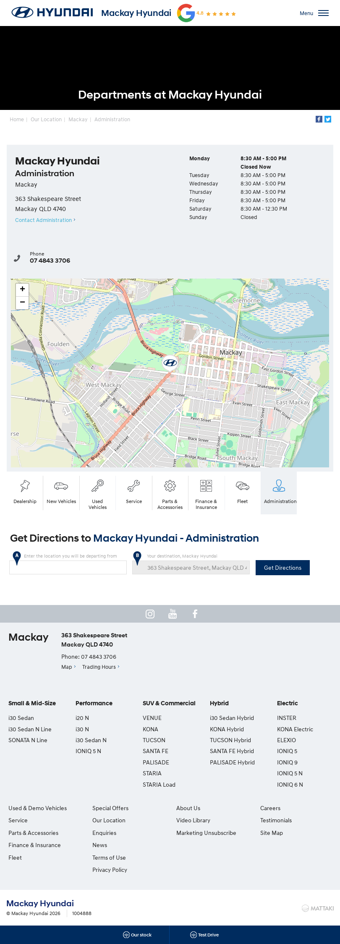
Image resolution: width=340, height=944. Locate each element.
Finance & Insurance (206, 493)
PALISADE (156, 762)
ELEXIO (286, 739)
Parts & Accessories (170, 493)
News (99, 844)
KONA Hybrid (227, 729)
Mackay (78, 119)
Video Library (193, 820)
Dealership (25, 490)
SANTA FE (155, 750)
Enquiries (104, 832)
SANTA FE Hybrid (232, 750)
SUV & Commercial (169, 703)
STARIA (152, 773)
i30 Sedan (21, 717)
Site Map (271, 832)
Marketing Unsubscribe (206, 832)
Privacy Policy (109, 869)
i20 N (82, 717)
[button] (170, 364)
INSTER (286, 717)
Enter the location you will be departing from (68, 563)
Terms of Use (109, 857)
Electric (287, 703)
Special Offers (110, 807)
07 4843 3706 (50, 260)
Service (134, 490)
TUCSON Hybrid (230, 739)
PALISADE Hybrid (232, 762)
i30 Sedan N (91, 739)
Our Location (46, 119)
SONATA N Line (27, 739)
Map (66, 666)
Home (17, 119)
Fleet (242, 490)
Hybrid (219, 703)
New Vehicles (61, 490)
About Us (188, 807)
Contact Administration (43, 219)
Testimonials (276, 820)
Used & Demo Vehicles (37, 807)
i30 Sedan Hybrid (232, 717)
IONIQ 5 (287, 750)
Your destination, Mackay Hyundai (191, 563)
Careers (270, 807)
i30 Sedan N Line (30, 729)
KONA (150, 729)
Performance (94, 703)
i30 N (82, 729)
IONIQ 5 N (88, 750)
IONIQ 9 (287, 762)
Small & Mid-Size (32, 703)
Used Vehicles (98, 493)
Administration (112, 119)
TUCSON (154, 739)
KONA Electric (295, 729)
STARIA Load (159, 784)
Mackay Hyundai (136, 13)
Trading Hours (99, 666)
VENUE (152, 717)
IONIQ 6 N (290, 784)
